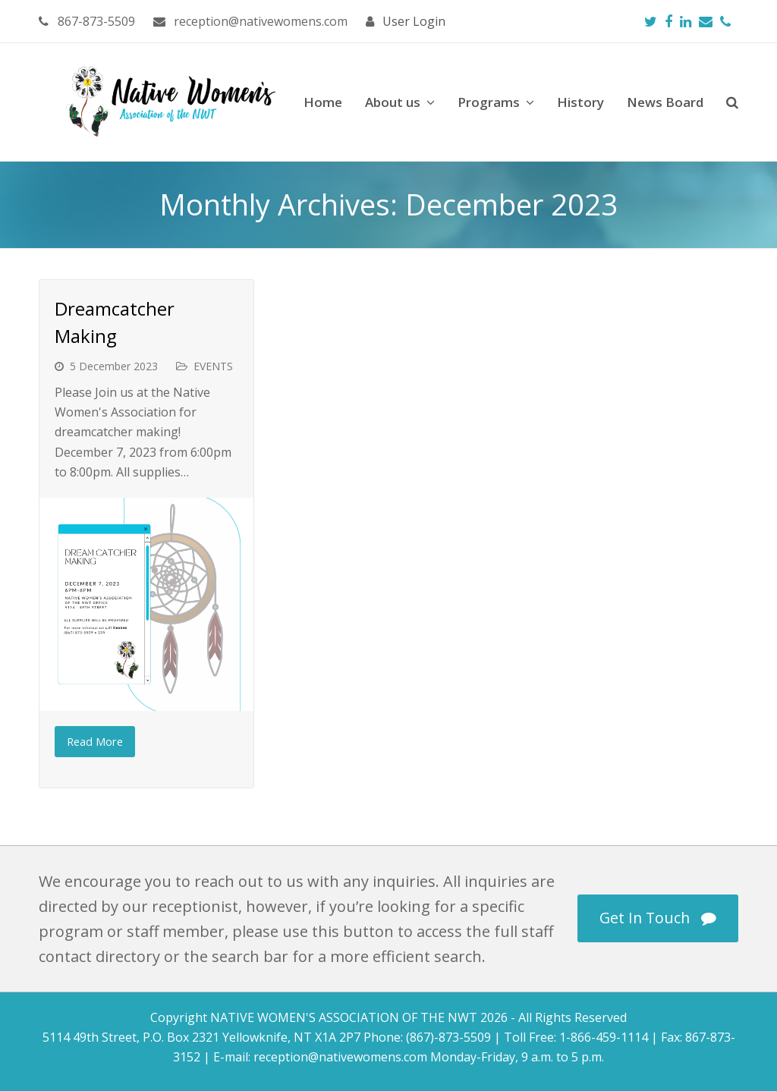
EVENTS (213, 366)
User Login (413, 21)
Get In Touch (657, 917)
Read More (95, 741)
